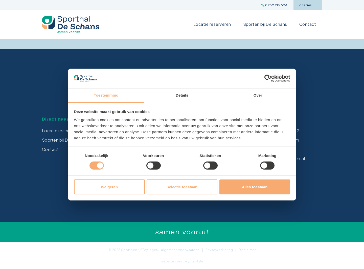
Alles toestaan (255, 187)
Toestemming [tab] (106, 95)
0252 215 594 (274, 5)
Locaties (307, 5)
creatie (181, 261)
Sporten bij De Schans (265, 24)
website (167, 261)
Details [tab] (182, 95)
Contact (307, 24)
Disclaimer (247, 250)
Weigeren (109, 187)
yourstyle (195, 261)
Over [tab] (258, 95)
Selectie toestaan (182, 187)
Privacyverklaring (219, 250)
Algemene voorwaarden (180, 250)
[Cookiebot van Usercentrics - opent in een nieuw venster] (268, 78)
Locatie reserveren (212, 24)
